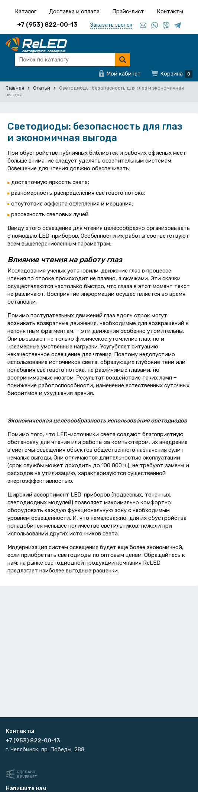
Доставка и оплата (74, 11)
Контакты (170, 11)
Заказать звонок (111, 25)
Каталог (25, 11)
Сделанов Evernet (27, 774)
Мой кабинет (123, 73)
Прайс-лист (128, 11)
